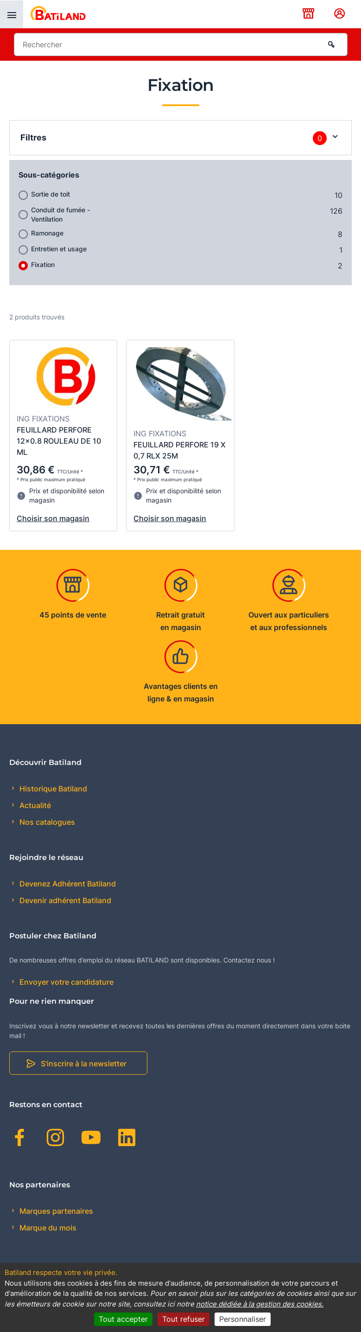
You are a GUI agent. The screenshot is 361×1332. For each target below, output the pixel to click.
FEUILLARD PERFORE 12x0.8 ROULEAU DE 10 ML (59, 441)
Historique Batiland (52, 788)
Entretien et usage (59, 249)
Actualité (34, 805)
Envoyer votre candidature (66, 982)
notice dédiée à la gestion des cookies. (259, 1304)
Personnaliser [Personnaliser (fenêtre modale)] (242, 1319)
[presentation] (11, 14)
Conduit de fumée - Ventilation (60, 214)
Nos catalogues (46, 822)
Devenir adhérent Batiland (64, 900)
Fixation (43, 264)
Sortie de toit (50, 194)
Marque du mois (47, 1227)
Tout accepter (123, 1319)
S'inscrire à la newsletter (84, 1063)
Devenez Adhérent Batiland (67, 883)
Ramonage (47, 233)
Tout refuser (183, 1319)
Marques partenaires (55, 1211)
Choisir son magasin (53, 518)
